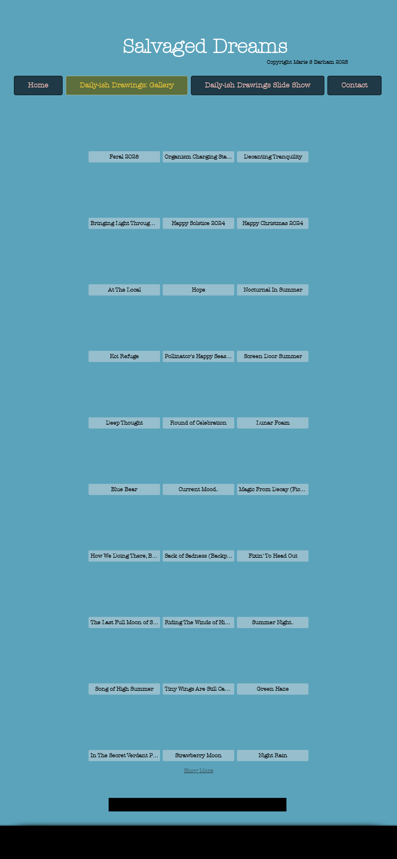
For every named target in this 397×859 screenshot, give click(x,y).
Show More (198, 770)
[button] (124, 130)
